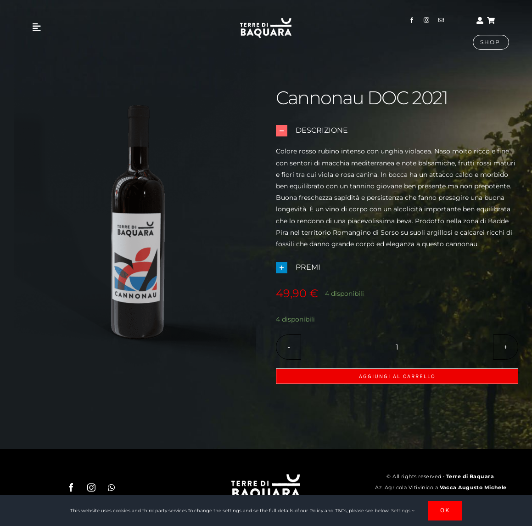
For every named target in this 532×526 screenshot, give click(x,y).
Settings (402, 511)
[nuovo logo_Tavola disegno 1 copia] (265, 21)
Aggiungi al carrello (397, 376)
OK (445, 510)
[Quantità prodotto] (397, 347)
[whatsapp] (111, 487)
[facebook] (411, 20)
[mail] (441, 20)
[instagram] (426, 20)
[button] (397, 130)
